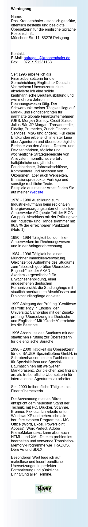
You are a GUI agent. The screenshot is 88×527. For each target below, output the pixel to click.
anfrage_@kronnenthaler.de (47, 58)
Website (36, 192)
